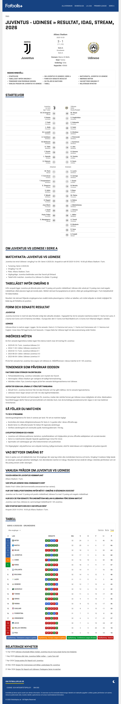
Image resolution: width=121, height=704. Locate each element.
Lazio (16, 579)
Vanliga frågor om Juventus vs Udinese (25, 84)
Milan (16, 550)
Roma (16, 565)
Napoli (17, 545)
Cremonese (18, 618)
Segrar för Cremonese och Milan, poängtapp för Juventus (38, 665)
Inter (16, 540)
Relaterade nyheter (88, 84)
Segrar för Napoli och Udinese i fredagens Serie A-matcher (38, 669)
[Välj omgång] (14, 530)
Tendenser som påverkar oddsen (22, 81)
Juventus (18, 555)
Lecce (16, 623)
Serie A (111, 6)
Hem (7, 16)
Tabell (47, 84)
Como (16, 560)
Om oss (36, 688)
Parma (17, 604)
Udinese (17, 584)
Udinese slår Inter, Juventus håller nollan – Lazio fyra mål (37, 656)
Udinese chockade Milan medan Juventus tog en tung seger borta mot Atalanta (45, 652)
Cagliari (17, 608)
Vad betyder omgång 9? (89, 81)
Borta (107, 530)
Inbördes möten (86, 79)
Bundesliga (79, 6)
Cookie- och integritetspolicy (19, 688)
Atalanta (18, 570)
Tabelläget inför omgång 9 (20, 79)
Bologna (17, 574)
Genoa (16, 599)
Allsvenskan (67, 6)
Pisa (16, 633)
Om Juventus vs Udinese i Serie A (57, 76)
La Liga (89, 6)
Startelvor (13, 76)
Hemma (101, 530)
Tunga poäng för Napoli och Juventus (28, 661)
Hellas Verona (20, 628)
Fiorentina (18, 613)
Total (112, 530)
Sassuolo (18, 589)
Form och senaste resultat (55, 79)
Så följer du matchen (53, 81)
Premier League (100, 6)
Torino (17, 594)
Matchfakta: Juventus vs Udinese (93, 76)
